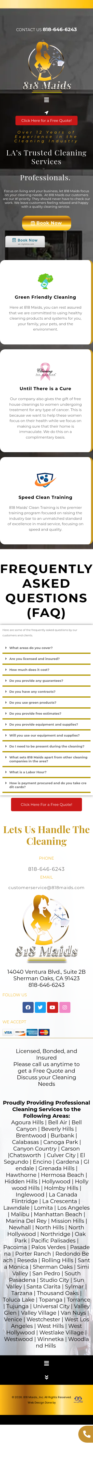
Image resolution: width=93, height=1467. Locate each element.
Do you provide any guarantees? (36, 681)
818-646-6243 (60, 29)
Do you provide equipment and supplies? (43, 724)
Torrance (78, 1299)
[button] (46, 100)
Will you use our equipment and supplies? (44, 735)
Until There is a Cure (45, 388)
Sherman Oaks (53, 1267)
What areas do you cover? (31, 648)
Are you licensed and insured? (34, 659)
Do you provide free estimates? (35, 713)
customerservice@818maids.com (46, 887)
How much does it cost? (29, 670)
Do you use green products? (32, 702)
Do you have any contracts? (32, 691)
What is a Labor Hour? (28, 772)
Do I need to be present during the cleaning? (46, 746)
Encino (42, 1162)
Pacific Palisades (53, 1240)
